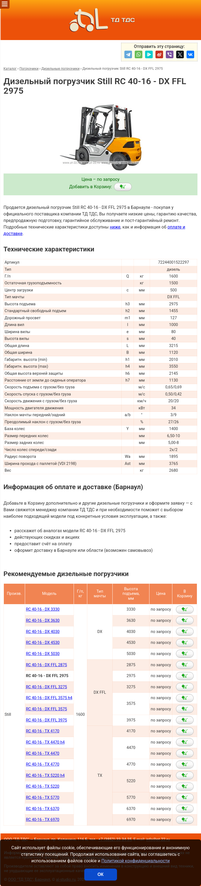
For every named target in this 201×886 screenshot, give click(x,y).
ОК (100, 874)
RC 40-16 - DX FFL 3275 (46, 687)
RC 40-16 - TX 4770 (42, 764)
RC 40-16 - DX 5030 (42, 653)
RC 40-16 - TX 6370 (42, 808)
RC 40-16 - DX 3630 (42, 620)
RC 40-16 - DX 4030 (42, 631)
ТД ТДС (100, 20)
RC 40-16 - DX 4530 (42, 642)
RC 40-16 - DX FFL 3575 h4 (49, 698)
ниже (115, 227)
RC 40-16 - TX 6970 (42, 819)
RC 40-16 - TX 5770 (42, 797)
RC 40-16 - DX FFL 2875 (46, 665)
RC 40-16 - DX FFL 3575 (46, 709)
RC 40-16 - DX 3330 (42, 609)
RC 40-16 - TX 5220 (42, 786)
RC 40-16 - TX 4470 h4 (45, 742)
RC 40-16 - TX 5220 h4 (45, 775)
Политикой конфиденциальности (135, 860)
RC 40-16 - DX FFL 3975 (46, 720)
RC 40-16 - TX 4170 (42, 731)
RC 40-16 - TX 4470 (42, 753)
